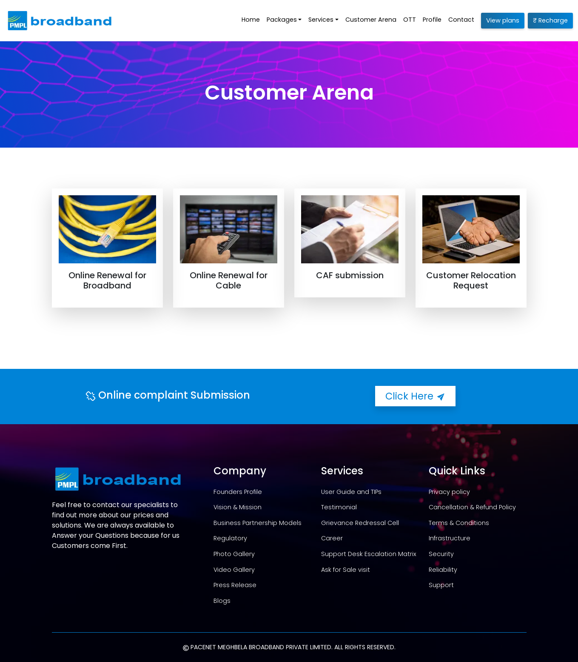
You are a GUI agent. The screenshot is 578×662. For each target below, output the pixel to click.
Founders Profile (238, 492)
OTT (409, 19)
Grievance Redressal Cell (360, 523)
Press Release (235, 585)
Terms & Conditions (459, 523)
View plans (502, 20)
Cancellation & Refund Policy (472, 507)
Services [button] (320, 19)
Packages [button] (282, 19)
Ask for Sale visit (345, 569)
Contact (461, 19)
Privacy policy (449, 492)
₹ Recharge (550, 20)
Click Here (415, 396)
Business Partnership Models (258, 523)
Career (332, 538)
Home (251, 19)
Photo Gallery (234, 554)
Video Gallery (234, 569)
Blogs (222, 600)
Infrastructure (449, 538)
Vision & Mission (238, 507)
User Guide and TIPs (351, 492)
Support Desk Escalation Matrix (368, 554)
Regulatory (230, 538)
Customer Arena (370, 19)
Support (441, 585)
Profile (432, 19)
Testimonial (339, 507)
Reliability (443, 569)
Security (441, 554)
